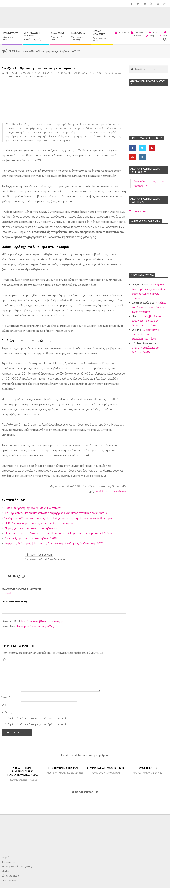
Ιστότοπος (7, 712)
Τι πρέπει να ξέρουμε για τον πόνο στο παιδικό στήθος (149, 307)
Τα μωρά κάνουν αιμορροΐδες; (36, 626)
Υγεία (88, 72)
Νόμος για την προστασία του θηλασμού (31, 528)
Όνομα (6, 697)
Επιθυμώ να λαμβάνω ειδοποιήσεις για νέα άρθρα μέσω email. (35, 724)
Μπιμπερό (7, 76)
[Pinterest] (18, 576)
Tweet (7, 593)
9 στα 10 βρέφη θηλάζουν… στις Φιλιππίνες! (33, 508)
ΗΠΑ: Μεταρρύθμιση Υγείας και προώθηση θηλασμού (39, 523)
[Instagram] (23, 576)
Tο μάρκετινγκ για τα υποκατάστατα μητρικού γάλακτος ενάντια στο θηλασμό (56, 513)
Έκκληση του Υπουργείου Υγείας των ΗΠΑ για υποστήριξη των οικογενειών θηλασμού (59, 518)
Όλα (83, 72)
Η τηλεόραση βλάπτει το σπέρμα (42, 621)
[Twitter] (9, 576)
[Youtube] (14, 576)
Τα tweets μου (137, 211)
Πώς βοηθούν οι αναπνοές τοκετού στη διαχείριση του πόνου (146, 320)
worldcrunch (103, 491)
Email (5, 704)
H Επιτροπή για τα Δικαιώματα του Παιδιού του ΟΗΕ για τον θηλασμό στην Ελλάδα (58, 533)
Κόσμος (109, 72)
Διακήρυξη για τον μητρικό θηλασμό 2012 (31, 538)
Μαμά (117, 72)
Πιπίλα (17, 76)
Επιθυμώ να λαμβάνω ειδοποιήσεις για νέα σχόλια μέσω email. (35, 718)
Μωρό (77, 72)
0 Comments (39, 76)
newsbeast (119, 491)
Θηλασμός (67, 72)
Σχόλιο (5, 659)
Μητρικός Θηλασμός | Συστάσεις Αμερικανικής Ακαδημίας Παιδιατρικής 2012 (54, 543)
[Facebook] (4, 576)
